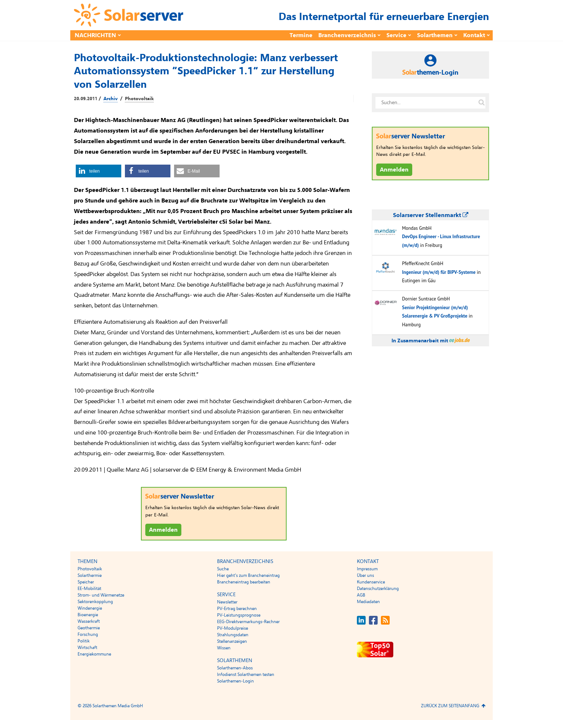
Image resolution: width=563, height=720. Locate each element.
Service (396, 35)
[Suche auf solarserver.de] (481, 102)
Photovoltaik (139, 98)
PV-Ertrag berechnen (237, 608)
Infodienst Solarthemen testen (245, 674)
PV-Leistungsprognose (238, 615)
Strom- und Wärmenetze (101, 595)
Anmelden (163, 530)
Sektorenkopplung (95, 602)
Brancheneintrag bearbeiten (243, 582)
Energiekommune (94, 654)
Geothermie (89, 628)
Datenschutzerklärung (378, 588)
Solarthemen (435, 35)
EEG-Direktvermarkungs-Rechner (248, 622)
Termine (301, 35)
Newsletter (227, 602)
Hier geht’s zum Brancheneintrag (248, 575)
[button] (98, 171)
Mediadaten (368, 602)
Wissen (224, 648)
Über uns (365, 575)
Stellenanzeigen (232, 641)
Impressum (367, 569)
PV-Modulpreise (232, 628)
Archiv (110, 98)
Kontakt (474, 35)
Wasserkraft (89, 621)
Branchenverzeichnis (347, 35)
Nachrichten (95, 35)
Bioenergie (88, 615)
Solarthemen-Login (235, 681)
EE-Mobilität (89, 588)
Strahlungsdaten (232, 635)
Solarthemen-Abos (235, 668)
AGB (361, 595)
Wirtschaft (87, 647)
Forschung (88, 634)
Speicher (86, 582)
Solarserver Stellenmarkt (430, 215)
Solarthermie (90, 575)
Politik (84, 641)
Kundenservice (371, 582)
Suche (223, 569)
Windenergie (90, 608)
